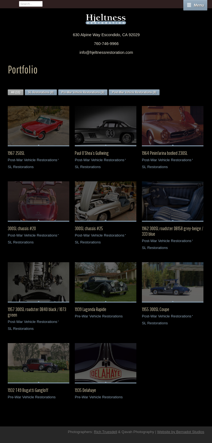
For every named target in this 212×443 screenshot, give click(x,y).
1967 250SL (16, 153)
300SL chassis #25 (89, 228)
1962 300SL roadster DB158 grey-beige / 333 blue (172, 231)
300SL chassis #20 (22, 228)
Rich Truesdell (105, 432)
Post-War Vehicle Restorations (32, 160)
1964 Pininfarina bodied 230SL (164, 153)
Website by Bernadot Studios (180, 432)
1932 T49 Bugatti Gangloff (28, 390)
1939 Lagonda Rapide (90, 309)
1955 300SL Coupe (155, 309)
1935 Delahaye (85, 390)
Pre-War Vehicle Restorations (99, 316)
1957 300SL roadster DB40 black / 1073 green (37, 312)
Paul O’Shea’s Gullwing (92, 153)
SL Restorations (21, 167)
